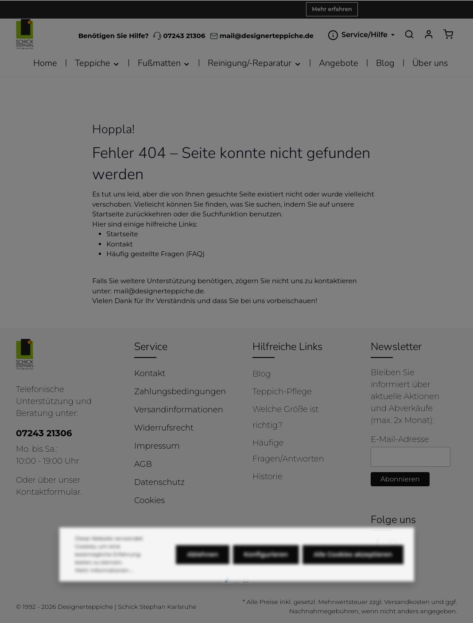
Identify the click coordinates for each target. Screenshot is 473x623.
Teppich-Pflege (282, 391)
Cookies (149, 500)
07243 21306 (179, 35)
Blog (261, 374)
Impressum (157, 446)
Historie (267, 476)
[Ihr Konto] (429, 34)
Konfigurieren (266, 572)
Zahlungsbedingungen (180, 391)
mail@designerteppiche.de (158, 291)
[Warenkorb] (448, 34)
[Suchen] (409, 34)
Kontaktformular (48, 492)
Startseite (122, 234)
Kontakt (119, 244)
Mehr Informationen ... (104, 587)
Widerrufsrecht (164, 428)
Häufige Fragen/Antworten (288, 451)
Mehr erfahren (332, 9)
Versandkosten (407, 602)
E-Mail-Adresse (400, 439)
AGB (143, 464)
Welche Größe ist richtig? (285, 417)
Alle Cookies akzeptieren (353, 572)
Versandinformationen (178, 410)
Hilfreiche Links (287, 346)
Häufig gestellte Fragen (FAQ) (155, 254)
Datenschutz (159, 482)
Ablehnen (202, 572)
